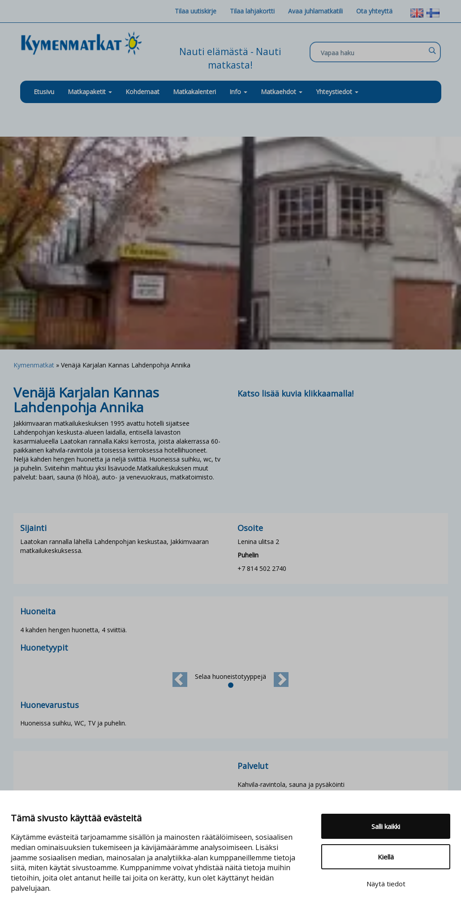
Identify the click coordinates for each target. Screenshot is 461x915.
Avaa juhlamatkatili (315, 11)
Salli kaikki (385, 826)
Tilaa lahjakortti (252, 11)
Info (238, 91)
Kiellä (386, 856)
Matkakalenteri (194, 91)
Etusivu (44, 91)
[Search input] (373, 52)
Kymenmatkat (33, 365)
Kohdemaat (142, 91)
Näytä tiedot (385, 883)
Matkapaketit (90, 91)
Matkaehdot (281, 91)
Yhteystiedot (337, 91)
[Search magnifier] (431, 50)
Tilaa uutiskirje (195, 11)
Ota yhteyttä (374, 11)
